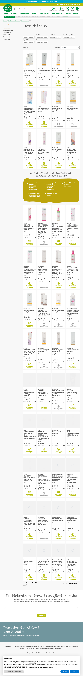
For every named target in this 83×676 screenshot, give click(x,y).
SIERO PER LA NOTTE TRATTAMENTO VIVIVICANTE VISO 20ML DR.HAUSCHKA (44, 480)
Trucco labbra (7, 32)
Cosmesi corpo (8, 25)
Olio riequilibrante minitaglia (72, 109)
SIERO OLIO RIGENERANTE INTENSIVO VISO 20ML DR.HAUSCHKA (43, 522)
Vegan (18, 17)
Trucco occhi (6, 34)
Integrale (35, 17)
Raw (48, 17)
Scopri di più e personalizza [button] (13, 671)
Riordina (73, 4)
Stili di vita (10, 17)
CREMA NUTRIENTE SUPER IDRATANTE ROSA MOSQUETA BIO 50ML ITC (30, 271)
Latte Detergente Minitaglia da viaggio (57, 351)
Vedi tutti (65, 17)
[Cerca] (27, 9)
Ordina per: (57, 47)
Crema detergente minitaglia (44, 350)
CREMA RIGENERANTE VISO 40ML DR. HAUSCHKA (42, 270)
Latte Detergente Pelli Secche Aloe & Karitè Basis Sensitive (58, 478)
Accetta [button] (74, 671)
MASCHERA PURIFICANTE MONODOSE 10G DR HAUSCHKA (43, 393)
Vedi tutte (42, 615)
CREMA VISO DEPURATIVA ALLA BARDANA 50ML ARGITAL (72, 152)
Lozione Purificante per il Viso (73, 350)
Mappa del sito (73, 646)
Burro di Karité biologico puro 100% (28, 563)
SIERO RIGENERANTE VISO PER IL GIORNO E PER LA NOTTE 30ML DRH (57, 271)
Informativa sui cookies (52, 646)
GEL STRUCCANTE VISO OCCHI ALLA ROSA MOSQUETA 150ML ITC (72, 270)
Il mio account (30, 648)
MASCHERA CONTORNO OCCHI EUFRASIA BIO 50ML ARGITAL (29, 478)
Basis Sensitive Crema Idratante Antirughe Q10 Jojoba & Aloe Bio (57, 564)
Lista (72, 9)
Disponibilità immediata (29, 83)
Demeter (42, 17)
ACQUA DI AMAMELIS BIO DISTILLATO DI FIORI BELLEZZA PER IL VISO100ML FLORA (43, 435)
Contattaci (64, 646)
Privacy (43, 652)
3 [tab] (43, 611)
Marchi (62, 4)
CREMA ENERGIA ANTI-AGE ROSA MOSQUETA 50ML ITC (72, 227)
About (67, 4)
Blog (78, 4)
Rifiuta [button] (65, 671)
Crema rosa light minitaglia (29, 311)
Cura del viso (6, 28)
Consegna (8, 646)
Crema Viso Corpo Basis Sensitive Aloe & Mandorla (43, 563)
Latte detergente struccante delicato (30, 71)
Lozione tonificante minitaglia (58, 432)
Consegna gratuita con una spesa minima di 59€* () (51, 186)
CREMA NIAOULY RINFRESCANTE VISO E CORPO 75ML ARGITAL (72, 564)
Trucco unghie (7, 37)
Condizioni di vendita (32, 646)
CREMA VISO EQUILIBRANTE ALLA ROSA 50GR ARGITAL (29, 227)
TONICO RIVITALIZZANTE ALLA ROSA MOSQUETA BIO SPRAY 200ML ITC (57, 228)
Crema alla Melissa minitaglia (58, 311)
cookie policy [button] (32, 663)
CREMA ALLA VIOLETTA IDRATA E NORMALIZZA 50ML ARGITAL (29, 152)
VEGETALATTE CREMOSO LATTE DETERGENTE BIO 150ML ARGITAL (29, 111)
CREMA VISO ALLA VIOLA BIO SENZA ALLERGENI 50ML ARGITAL (29, 352)
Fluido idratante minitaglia (57, 109)
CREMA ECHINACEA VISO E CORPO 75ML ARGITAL (30, 393)
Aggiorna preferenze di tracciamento (51, 648)
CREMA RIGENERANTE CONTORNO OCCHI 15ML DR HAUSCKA (44, 313)
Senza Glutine (56, 17)
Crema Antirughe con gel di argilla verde (43, 110)
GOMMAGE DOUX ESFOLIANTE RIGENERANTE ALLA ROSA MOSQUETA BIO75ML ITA (43, 229)
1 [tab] (40, 611)
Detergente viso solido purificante (57, 519)
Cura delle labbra (8, 30)
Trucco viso (6, 39)
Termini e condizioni (51, 652)
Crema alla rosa (57, 70)
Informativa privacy (19, 646)
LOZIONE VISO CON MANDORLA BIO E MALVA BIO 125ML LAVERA (73, 313)
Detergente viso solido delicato (72, 519)
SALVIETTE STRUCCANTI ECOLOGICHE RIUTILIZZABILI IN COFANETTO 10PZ (29, 522)
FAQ (58, 4)
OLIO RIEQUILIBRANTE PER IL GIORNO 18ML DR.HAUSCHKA (72, 479)
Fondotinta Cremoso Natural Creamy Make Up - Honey (72, 393)
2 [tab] (41, 611)
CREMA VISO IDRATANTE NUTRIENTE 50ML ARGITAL (43, 152)
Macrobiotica (26, 17)
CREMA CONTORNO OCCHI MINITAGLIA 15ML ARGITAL (73, 434)
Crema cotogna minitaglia (57, 150)
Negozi (22, 648)
